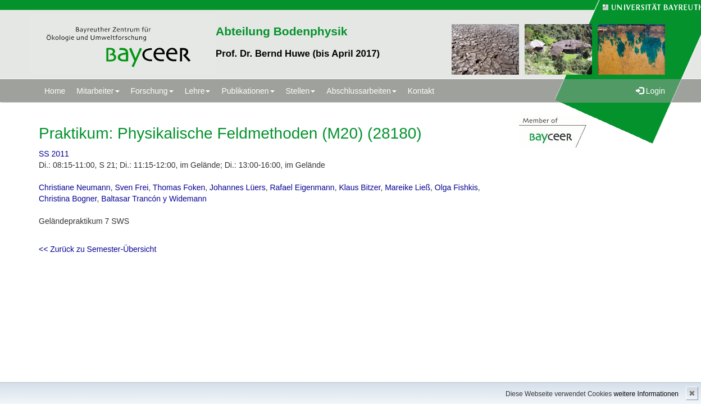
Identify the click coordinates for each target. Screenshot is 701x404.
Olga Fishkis (456, 187)
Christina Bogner (68, 198)
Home (54, 90)
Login (650, 90)
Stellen (301, 90)
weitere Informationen (646, 394)
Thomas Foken (179, 187)
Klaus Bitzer (359, 187)
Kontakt (421, 90)
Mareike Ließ (407, 187)
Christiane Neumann (75, 187)
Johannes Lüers (238, 187)
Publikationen (247, 90)
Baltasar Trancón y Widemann (154, 198)
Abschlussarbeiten (361, 90)
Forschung (152, 90)
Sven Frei (131, 187)
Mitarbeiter (97, 90)
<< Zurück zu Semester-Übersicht (97, 249)
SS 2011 (54, 153)
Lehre (198, 90)
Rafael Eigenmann (302, 187)
